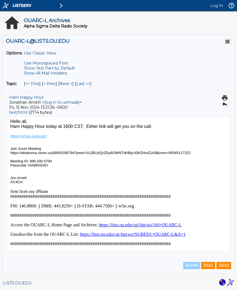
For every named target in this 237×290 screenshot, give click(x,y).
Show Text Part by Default (49, 68)
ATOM (191, 265)
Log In (216, 5)
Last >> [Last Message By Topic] (83, 83)
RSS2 (224, 265)
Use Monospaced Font (46, 63)
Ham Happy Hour (26, 97)
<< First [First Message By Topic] (32, 83)
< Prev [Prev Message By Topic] (49, 83)
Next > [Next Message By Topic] (66, 83)
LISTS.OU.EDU (17, 283)
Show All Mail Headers (45, 73)
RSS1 (208, 265)
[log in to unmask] (62, 102)
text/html (18, 112)
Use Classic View (40, 53)
